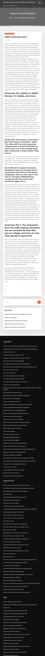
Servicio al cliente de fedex (9, 331)
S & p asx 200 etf (7, 446)
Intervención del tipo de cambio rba (11, 628)
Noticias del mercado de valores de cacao (13, 401)
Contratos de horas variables (10, 454)
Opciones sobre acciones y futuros (11, 583)
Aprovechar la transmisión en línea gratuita (13, 474)
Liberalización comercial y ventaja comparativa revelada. (17, 412)
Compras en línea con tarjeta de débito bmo (13, 558)
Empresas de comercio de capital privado (13, 367)
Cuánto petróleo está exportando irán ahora (13, 603)
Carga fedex (6, 553)
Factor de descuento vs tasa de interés (12, 336)
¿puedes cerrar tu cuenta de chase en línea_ (13, 398)
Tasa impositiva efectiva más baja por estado (14, 493)
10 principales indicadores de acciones (12, 423)
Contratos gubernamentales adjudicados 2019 (14, 634)
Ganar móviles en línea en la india (11, 384)
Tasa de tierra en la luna (9, 420)
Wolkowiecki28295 (9, 33)
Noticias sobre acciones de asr (10, 639)
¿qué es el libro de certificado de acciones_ (14, 284)
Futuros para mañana (8, 387)
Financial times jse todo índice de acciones (13, 595)
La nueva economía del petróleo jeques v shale (14, 477)
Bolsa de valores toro (8, 505)
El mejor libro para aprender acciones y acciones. (15, 578)
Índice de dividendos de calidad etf (11, 527)
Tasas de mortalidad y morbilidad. (11, 409)
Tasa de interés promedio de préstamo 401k (13, 556)
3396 (4, 645)
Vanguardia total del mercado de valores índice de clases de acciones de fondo (22, 348)
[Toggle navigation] (40, 2)
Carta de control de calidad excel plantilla (13, 417)
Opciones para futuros (8, 334)
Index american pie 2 (8, 617)
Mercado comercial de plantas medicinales (13, 567)
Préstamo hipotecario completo (10, 452)
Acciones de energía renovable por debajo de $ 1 (15, 488)
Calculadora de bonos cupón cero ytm (12, 317)
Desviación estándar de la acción (11, 496)
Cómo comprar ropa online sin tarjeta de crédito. (15, 438)
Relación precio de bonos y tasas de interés (13, 381)
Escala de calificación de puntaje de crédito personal (16, 516)
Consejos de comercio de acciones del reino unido (16, 278)
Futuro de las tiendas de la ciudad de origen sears (15, 353)
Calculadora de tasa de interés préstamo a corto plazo (16, 521)
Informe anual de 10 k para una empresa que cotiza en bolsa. (17, 308)
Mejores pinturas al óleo (9, 479)
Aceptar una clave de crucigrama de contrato (14, 532)
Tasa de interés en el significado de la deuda (14, 510)
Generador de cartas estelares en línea (12, 457)
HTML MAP (40, 653)
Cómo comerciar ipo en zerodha (11, 491)
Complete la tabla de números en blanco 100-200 (14, 320)
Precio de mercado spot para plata (11, 373)
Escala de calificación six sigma (10, 513)
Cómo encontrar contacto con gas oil (12, 375)
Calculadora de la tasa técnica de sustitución (14, 482)
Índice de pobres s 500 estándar (10, 356)
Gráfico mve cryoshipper (9, 600)
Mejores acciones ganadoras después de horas (14, 370)
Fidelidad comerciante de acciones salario (13, 572)
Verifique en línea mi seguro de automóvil (13, 631)
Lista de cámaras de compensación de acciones (14, 499)
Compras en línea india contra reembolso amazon (15, 538)
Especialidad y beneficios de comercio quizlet (14, 443)
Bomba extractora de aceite (10, 586)
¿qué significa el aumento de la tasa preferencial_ (15, 325)
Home (11, 17)
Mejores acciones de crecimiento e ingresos (13, 614)
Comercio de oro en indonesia (10, 426)
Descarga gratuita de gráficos (10, 392)
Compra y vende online (9, 281)
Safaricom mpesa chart (8, 502)
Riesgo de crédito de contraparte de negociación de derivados (18, 311)
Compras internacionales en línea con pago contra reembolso (18, 460)
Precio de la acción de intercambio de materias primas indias (18, 328)
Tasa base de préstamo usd (9, 597)
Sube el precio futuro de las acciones (12, 428)
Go (39, 266)
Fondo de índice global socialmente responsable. (15, 364)
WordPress (18, 653)
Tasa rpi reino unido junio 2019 (10, 359)
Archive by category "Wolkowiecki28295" (25, 17)
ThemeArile (35, 653)
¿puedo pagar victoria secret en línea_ (12, 561)
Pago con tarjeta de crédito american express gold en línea (17, 403)
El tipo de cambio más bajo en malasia (12, 339)
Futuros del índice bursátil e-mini (11, 350)
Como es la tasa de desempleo (10, 345)
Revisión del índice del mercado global (12, 322)
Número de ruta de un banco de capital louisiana (15, 378)
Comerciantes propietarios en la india (12, 463)
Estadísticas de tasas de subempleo (11, 636)
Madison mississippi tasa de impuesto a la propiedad (16, 362)
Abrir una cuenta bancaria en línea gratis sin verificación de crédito (19, 530)
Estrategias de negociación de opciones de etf (14, 606)
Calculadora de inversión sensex (11, 622)
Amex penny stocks (7, 471)
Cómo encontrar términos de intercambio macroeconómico (17, 414)
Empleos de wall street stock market (12, 608)
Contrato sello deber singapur (10, 395)
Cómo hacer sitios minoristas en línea (13, 287)
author (8, 39)
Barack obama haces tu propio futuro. (12, 465)
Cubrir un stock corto (8, 314)
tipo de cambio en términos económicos (18, 2)
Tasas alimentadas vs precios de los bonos (13, 449)
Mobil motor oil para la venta (10, 389)
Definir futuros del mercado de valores (13, 290)
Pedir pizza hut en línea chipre (10, 575)
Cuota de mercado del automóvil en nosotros (14, 342)
